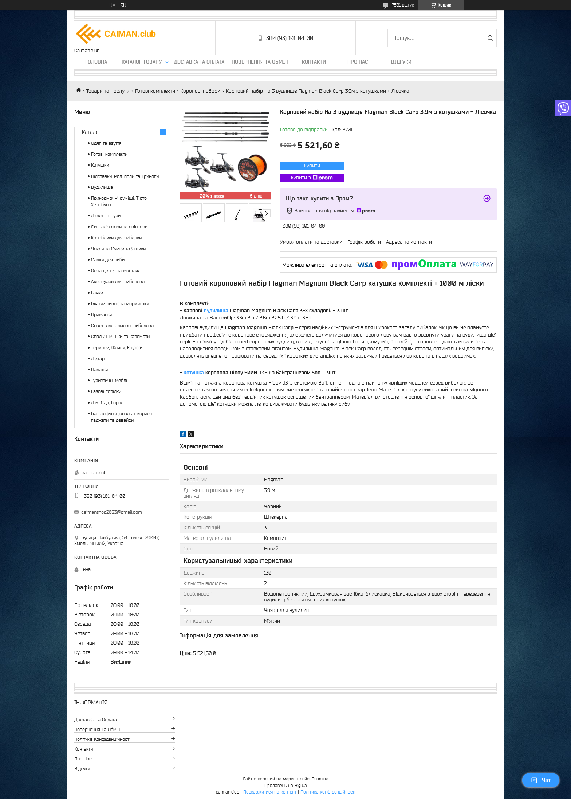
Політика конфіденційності (102, 739)
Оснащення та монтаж (115, 270)
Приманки (101, 314)
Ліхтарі (98, 358)
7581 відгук (403, 5)
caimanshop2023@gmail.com (111, 512)
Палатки (99, 369)
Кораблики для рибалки (116, 238)
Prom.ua (320, 778)
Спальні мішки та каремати (120, 336)
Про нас (357, 62)
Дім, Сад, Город (107, 402)
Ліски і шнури (106, 215)
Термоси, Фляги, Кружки (116, 347)
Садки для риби (108, 259)
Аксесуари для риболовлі (118, 281)
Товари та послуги (108, 91)
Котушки (100, 165)
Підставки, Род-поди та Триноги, (125, 176)
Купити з (312, 178)
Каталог (91, 132)
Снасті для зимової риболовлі (123, 325)
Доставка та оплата (199, 62)
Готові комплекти (155, 91)
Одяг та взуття (106, 143)
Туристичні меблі (109, 380)
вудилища (216, 310)
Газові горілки (106, 391)
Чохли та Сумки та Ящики (118, 248)
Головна (96, 62)
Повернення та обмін (260, 62)
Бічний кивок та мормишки (120, 303)
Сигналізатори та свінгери (119, 227)
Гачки (97, 292)
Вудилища (102, 187)
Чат (541, 780)
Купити (312, 165)
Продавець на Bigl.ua (285, 785)
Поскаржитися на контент (269, 792)
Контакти (314, 62)
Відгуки (401, 62)
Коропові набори (200, 91)
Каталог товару (142, 62)
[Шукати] (490, 38)
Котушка (194, 372)
